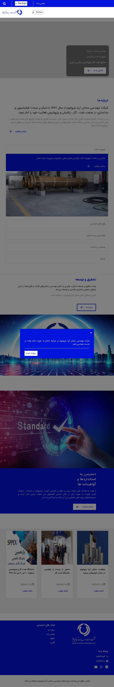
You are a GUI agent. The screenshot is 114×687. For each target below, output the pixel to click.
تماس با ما (40, 3)
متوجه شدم (31, 353)
